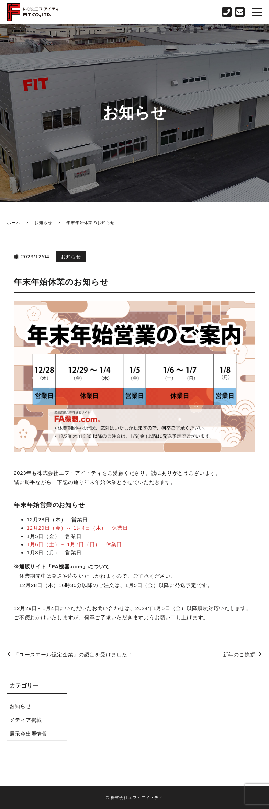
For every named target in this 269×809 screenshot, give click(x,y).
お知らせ (43, 222)
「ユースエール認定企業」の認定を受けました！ (73, 654)
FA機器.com (67, 567)
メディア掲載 (26, 720)
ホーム (13, 222)
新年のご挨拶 (239, 654)
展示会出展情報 (28, 734)
